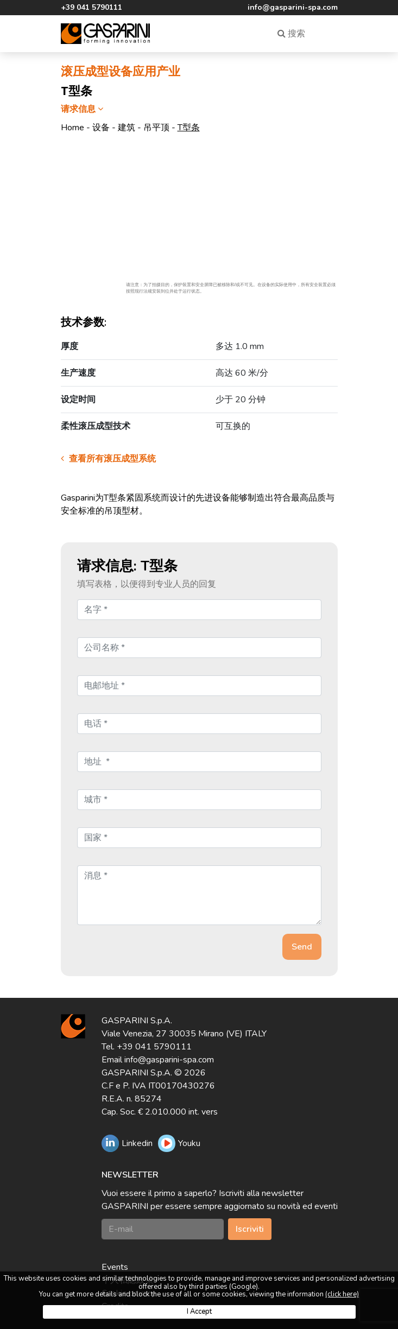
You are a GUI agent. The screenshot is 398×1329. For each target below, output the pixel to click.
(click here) (342, 1294)
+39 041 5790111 (91, 7)
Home (72, 128)
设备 (101, 128)
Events (115, 1267)
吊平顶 (156, 128)
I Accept (199, 1312)
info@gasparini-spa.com (293, 7)
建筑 (126, 128)
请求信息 (83, 109)
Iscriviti (250, 1229)
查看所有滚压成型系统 (108, 459)
